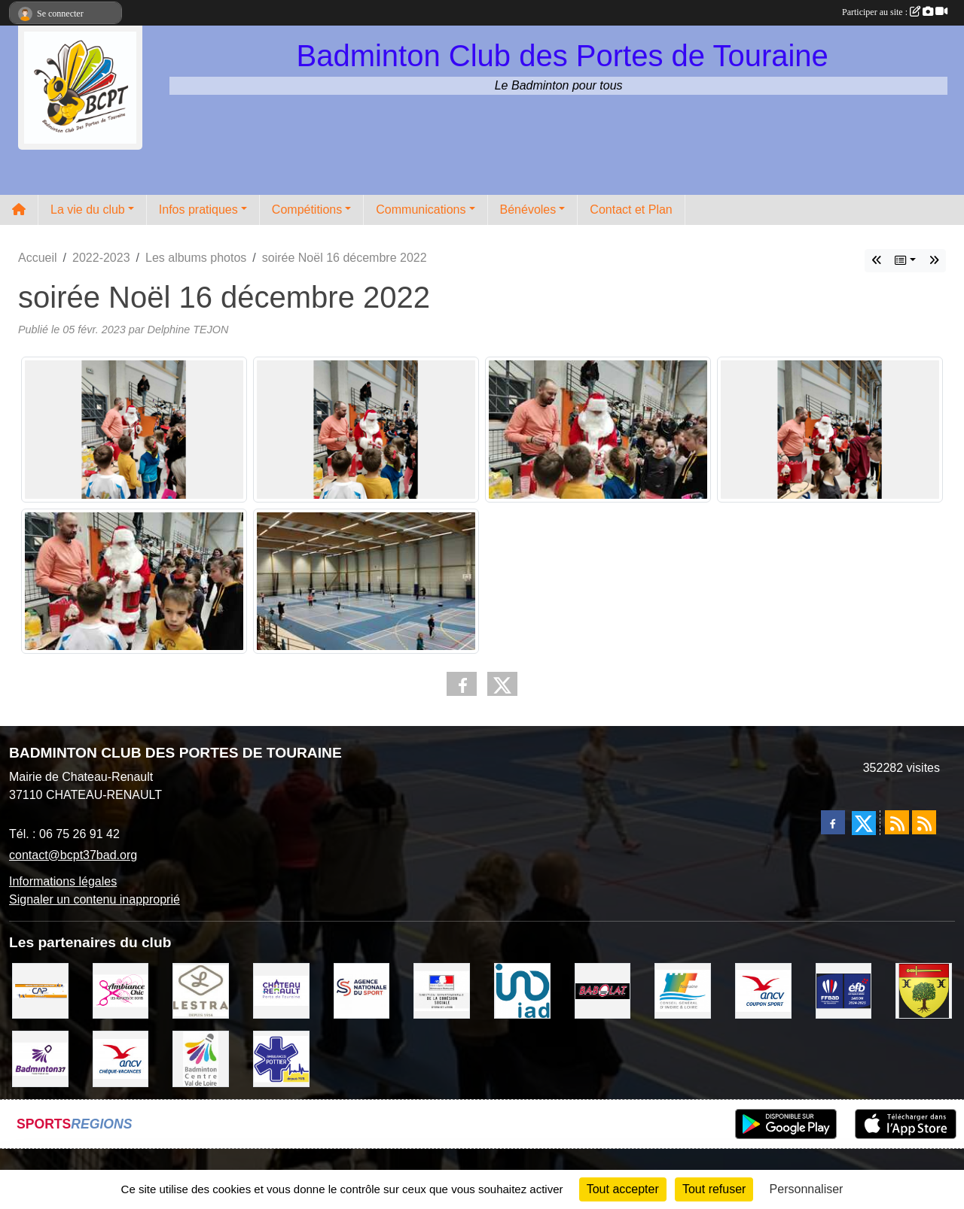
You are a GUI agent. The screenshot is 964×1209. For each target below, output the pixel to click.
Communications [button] (420, 209)
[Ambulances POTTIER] (281, 1058)
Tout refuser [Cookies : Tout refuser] (714, 1189)
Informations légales (63, 881)
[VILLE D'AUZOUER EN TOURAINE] (923, 989)
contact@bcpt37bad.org (73, 855)
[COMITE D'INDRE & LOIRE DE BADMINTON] (40, 1058)
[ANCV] (763, 989)
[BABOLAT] (603, 989)
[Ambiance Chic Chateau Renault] (121, 989)
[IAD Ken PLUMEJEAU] (522, 989)
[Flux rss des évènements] (924, 822)
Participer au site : (894, 12)
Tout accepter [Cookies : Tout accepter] (623, 1189)
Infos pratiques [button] (198, 209)
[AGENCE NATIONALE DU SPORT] (362, 989)
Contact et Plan (631, 209)
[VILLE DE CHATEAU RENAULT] (281, 989)
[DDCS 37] (441, 989)
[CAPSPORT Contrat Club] (40, 989)
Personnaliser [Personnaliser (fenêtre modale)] (807, 1189)
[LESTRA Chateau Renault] (200, 989)
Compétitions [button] (307, 209)
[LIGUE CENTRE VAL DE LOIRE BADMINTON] (200, 1058)
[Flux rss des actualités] (897, 822)
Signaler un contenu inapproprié (94, 899)
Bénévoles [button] (528, 209)
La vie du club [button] (87, 209)
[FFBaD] (844, 989)
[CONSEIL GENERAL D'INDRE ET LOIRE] (682, 989)
